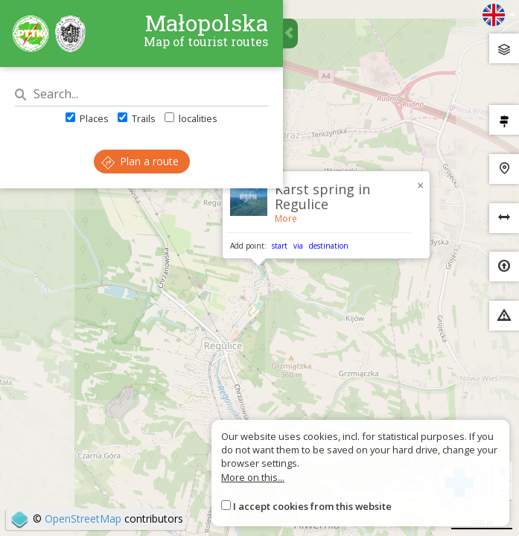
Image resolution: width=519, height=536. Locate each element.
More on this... (252, 477)
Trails (137, 118)
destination (328, 245)
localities (191, 118)
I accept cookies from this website (312, 506)
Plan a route (140, 161)
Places (87, 118)
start (279, 245)
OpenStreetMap (83, 518)
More (286, 218)
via (298, 245)
